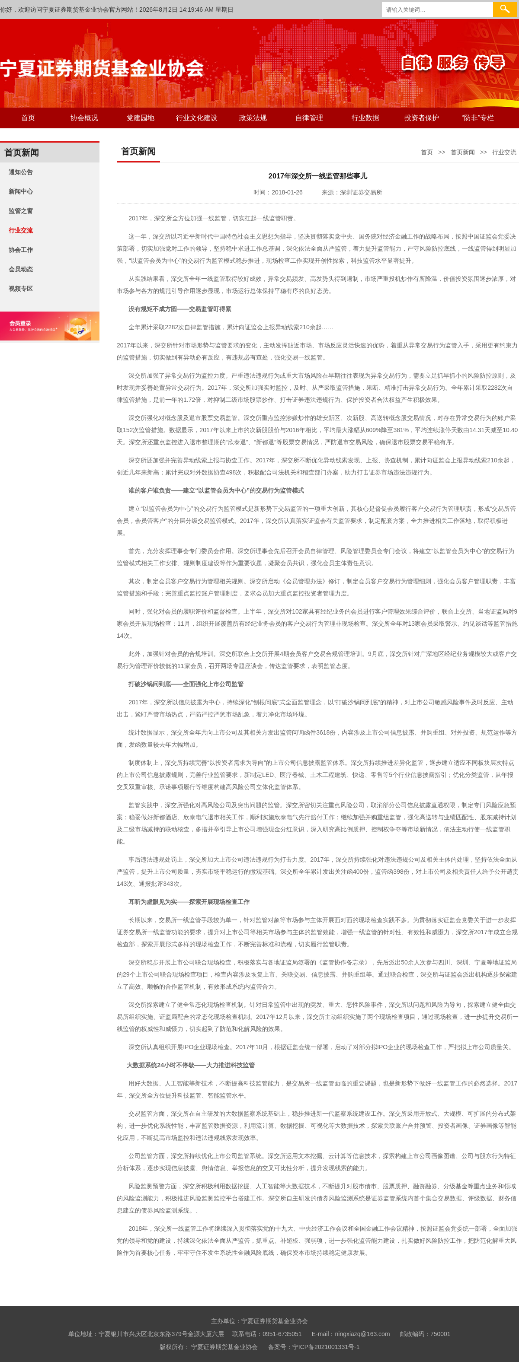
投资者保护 (421, 117)
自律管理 (309, 117)
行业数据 (365, 117)
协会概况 (84, 117)
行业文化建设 (197, 117)
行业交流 (504, 152)
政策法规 (253, 117)
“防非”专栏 (478, 117)
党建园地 (140, 117)
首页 (28, 117)
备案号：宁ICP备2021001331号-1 (314, 1346)
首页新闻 (463, 152)
